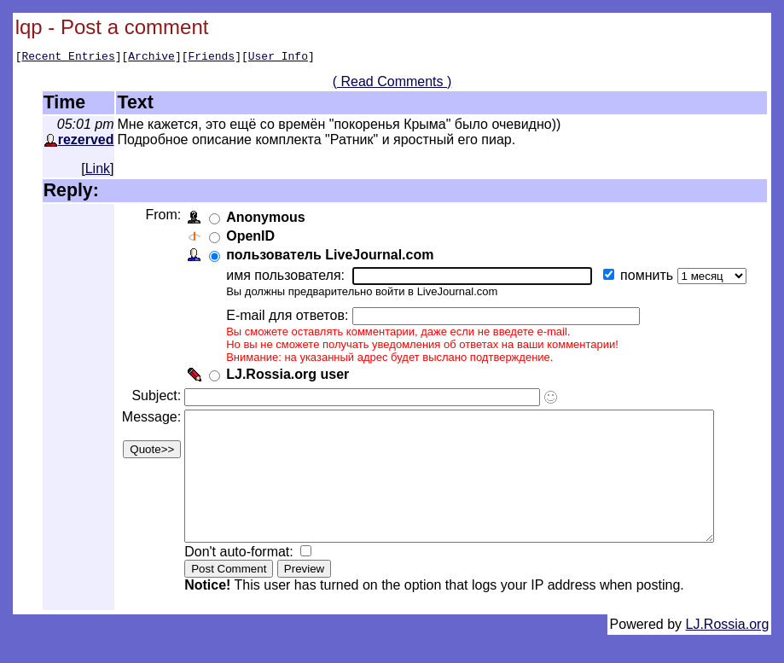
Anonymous (263, 219)
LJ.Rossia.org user (285, 376)
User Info (278, 58)
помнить (646, 277)
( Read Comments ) (398, 84)
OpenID (248, 238)
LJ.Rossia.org (727, 652)
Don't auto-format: (239, 580)
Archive (151, 58)
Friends (212, 58)
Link (97, 171)
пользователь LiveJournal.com (328, 257)
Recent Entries (67, 58)
